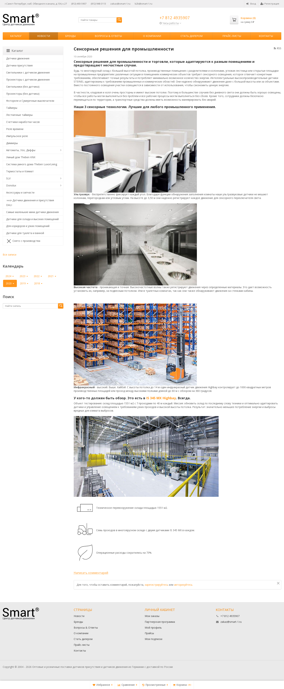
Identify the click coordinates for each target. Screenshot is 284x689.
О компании (152, 36)
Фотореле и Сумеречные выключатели (30, 100)
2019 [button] (24, 283)
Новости (43, 36)
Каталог (16, 36)
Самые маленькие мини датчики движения (32, 212)
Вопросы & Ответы (108, 36)
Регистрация (269, 3)
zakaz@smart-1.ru (120, 3)
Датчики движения (17, 58)
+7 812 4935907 (175, 17)
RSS (277, 48)
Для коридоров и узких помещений (27, 226)
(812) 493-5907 (78, 3)
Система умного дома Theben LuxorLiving (31, 164)
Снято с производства (23, 241)
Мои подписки (153, 639)
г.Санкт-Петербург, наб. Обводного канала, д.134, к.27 (36, 3)
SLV (8, 178)
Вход (251, 3)
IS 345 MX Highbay (161, 398)
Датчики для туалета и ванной (25, 233)
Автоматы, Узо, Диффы (20, 150)
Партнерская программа (160, 621)
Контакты (266, 36)
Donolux (11, 185)
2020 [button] (10, 283)
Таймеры (11, 107)
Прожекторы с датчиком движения (28, 79)
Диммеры (12, 143)
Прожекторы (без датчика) (22, 93)
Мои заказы (152, 616)
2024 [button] (9, 276)
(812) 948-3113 (98, 3)
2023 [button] (24, 276)
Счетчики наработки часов (23, 122)
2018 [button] (38, 283)
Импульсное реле (17, 136)
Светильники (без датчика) (22, 86)
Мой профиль (153, 627)
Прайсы (149, 633)
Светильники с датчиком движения (28, 72)
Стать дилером (191, 36)
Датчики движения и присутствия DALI (30, 202)
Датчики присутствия (19, 65)
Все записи (9, 254)
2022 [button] (38, 276)
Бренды (70, 36)
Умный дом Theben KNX (20, 157)
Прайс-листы (231, 36)
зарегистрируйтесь (156, 584)
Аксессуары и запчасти (20, 192)
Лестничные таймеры (19, 115)
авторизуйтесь (183, 584)
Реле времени (14, 129)
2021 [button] (52, 276)
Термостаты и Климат (20, 171)
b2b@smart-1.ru (143, 3)
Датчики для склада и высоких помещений (32, 219)
